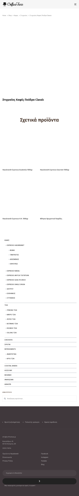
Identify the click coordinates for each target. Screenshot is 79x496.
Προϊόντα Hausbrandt (10, 454)
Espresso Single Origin (16, 284)
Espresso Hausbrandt (15, 245)
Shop (10, 15)
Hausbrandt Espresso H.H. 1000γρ (15, 219)
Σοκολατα (8, 340)
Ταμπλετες (14, 255)
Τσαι (6, 305)
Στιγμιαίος (11, 298)
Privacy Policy (7, 461)
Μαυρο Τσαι (11, 315)
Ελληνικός (11, 293)
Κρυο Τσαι (10, 359)
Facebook (44, 454)
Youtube (44, 461)
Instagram (44, 457)
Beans (12, 250)
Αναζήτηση (5, 399)
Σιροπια (7, 344)
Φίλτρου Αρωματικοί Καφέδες (51, 219)
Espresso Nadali (13, 271)
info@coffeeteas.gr (9, 437)
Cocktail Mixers (11, 366)
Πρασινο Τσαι (12, 310)
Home (4, 15)
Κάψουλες (14, 264)
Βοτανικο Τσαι (12, 324)
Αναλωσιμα (9, 380)
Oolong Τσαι (12, 333)
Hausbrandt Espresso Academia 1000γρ (17, 170)
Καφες (7, 240)
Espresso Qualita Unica (16, 280)
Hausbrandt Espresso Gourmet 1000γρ (54, 170)
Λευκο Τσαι (11, 319)
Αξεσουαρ (8, 370)
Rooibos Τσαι (12, 328)
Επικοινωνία (7, 457)
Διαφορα (8, 384)
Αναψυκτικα (11, 354)
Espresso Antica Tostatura (18, 275)
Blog (42, 464)
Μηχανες (8, 375)
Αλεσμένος (14, 259)
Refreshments (10, 349)
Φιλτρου (10, 289)
